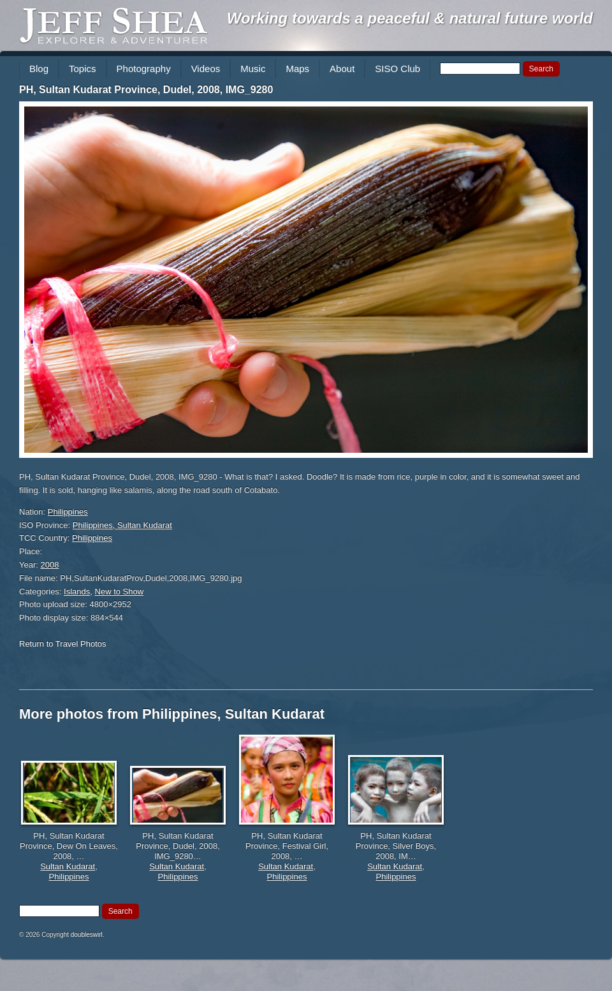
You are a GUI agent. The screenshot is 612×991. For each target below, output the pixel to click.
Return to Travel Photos (62, 644)
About (342, 68)
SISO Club (397, 68)
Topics (82, 68)
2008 (50, 564)
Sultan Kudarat (67, 866)
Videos (206, 68)
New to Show (119, 591)
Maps (297, 68)
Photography (144, 68)
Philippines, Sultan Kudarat (122, 525)
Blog (38, 68)
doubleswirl (87, 934)
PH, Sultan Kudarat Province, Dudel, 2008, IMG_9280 (146, 89)
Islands (77, 591)
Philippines (68, 512)
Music (252, 68)
